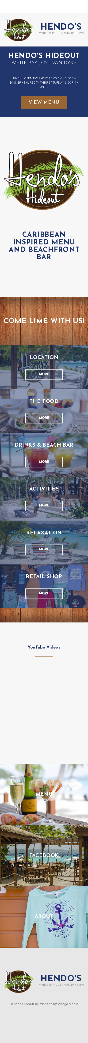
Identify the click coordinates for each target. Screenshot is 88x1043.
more (44, 374)
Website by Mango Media (59, 1004)
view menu (44, 102)
